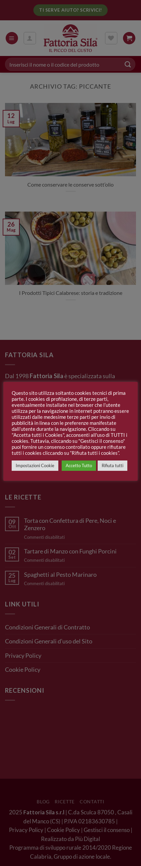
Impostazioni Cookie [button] (35, 465)
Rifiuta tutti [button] (112, 465)
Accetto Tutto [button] (79, 465)
